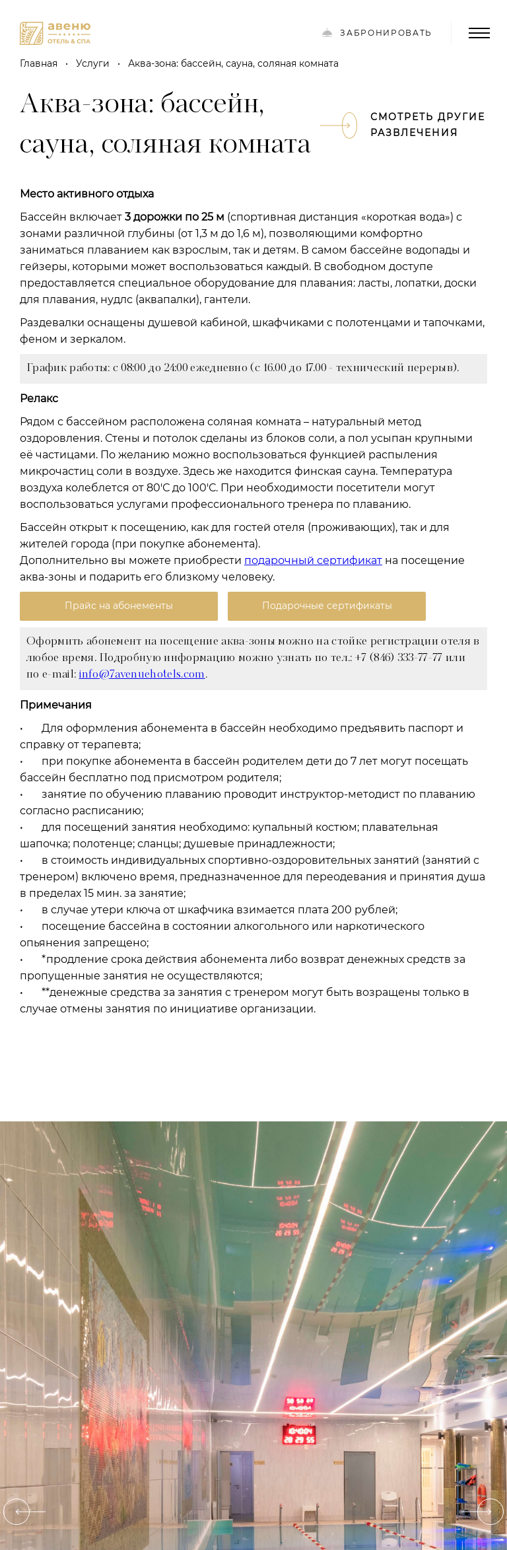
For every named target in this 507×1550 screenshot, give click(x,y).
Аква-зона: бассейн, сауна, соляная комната (233, 63)
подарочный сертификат (313, 560)
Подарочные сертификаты (327, 606)
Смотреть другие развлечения (413, 125)
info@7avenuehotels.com (142, 675)
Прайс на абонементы (119, 606)
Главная (38, 63)
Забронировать (377, 33)
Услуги (93, 63)
